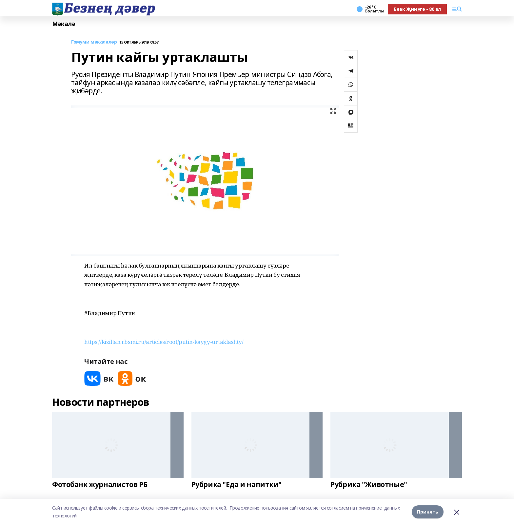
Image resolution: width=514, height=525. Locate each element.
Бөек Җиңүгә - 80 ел (417, 9)
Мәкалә (63, 23)
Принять (427, 512)
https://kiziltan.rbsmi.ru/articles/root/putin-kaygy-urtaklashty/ (163, 342)
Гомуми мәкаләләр (94, 42)
